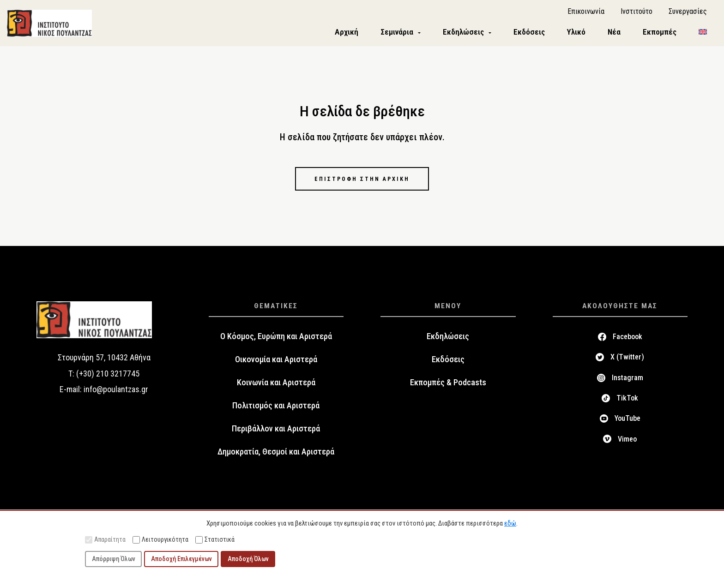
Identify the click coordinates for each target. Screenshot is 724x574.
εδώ (510, 523)
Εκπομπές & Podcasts (448, 389)
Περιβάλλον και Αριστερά (276, 435)
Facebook (627, 343)
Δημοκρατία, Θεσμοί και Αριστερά (275, 458)
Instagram (627, 384)
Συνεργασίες (688, 14)
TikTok (627, 404)
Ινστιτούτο (636, 14)
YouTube (627, 425)
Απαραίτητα (105, 540)
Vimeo (627, 445)
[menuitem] (702, 35)
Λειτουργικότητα (160, 540)
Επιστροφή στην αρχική (362, 184)
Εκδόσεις (448, 366)
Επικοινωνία (585, 14)
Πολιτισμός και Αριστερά (276, 412)
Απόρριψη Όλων (113, 558)
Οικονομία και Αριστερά (276, 366)
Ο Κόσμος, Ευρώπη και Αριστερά (276, 343)
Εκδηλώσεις (448, 343)
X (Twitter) (627, 363)
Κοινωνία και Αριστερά (276, 389)
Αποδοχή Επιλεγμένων (181, 558)
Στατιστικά (215, 540)
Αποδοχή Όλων (248, 558)
